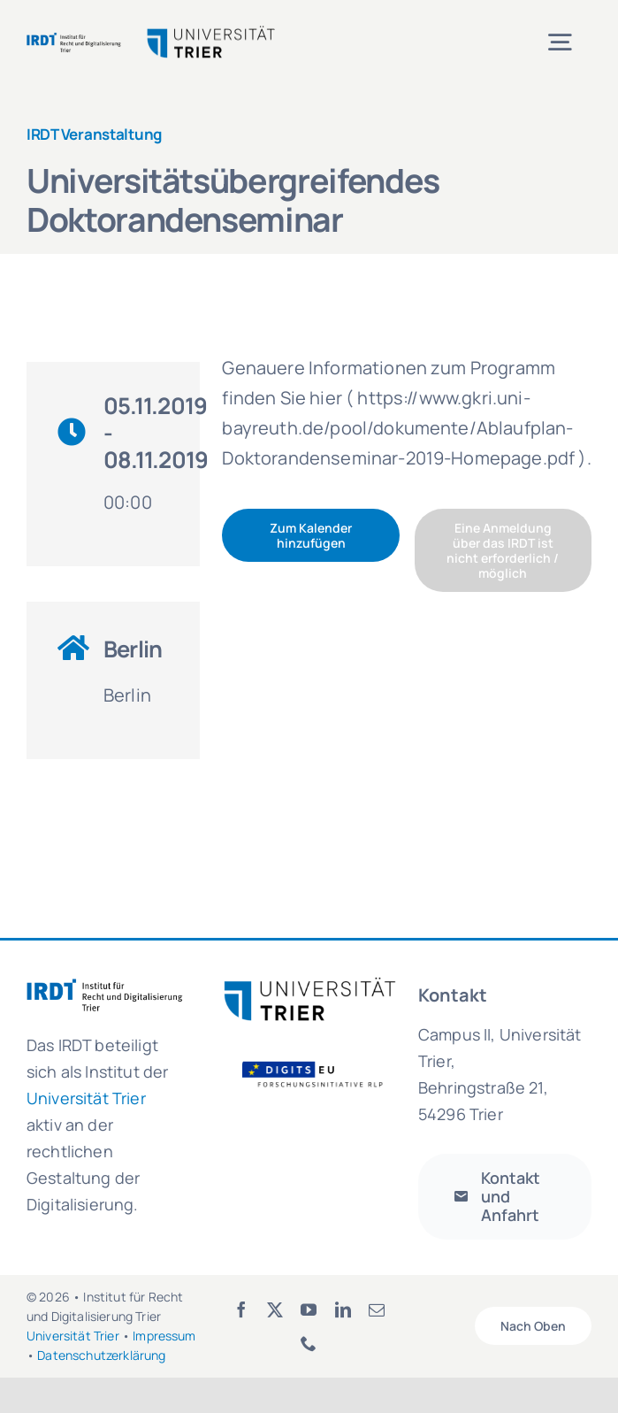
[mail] (377, 1309)
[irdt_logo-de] (74, 39)
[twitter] (275, 1309)
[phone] (309, 1343)
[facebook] (241, 1309)
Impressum (164, 1335)
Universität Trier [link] (86, 1098)
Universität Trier (73, 1335)
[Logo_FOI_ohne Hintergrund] (320, 1063)
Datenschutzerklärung (101, 1355)
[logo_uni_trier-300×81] (309, 984)
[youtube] (309, 1309)
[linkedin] (343, 1309)
